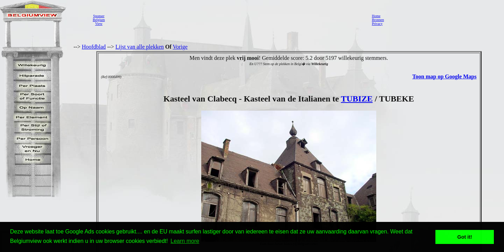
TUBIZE (357, 98)
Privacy (377, 24)
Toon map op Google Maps (444, 76)
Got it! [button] (464, 237)
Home (376, 16)
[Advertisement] (236, 19)
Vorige (180, 47)
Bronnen (378, 20)
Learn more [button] (184, 241)
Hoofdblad (94, 47)
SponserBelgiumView (99, 20)
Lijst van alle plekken (139, 47)
